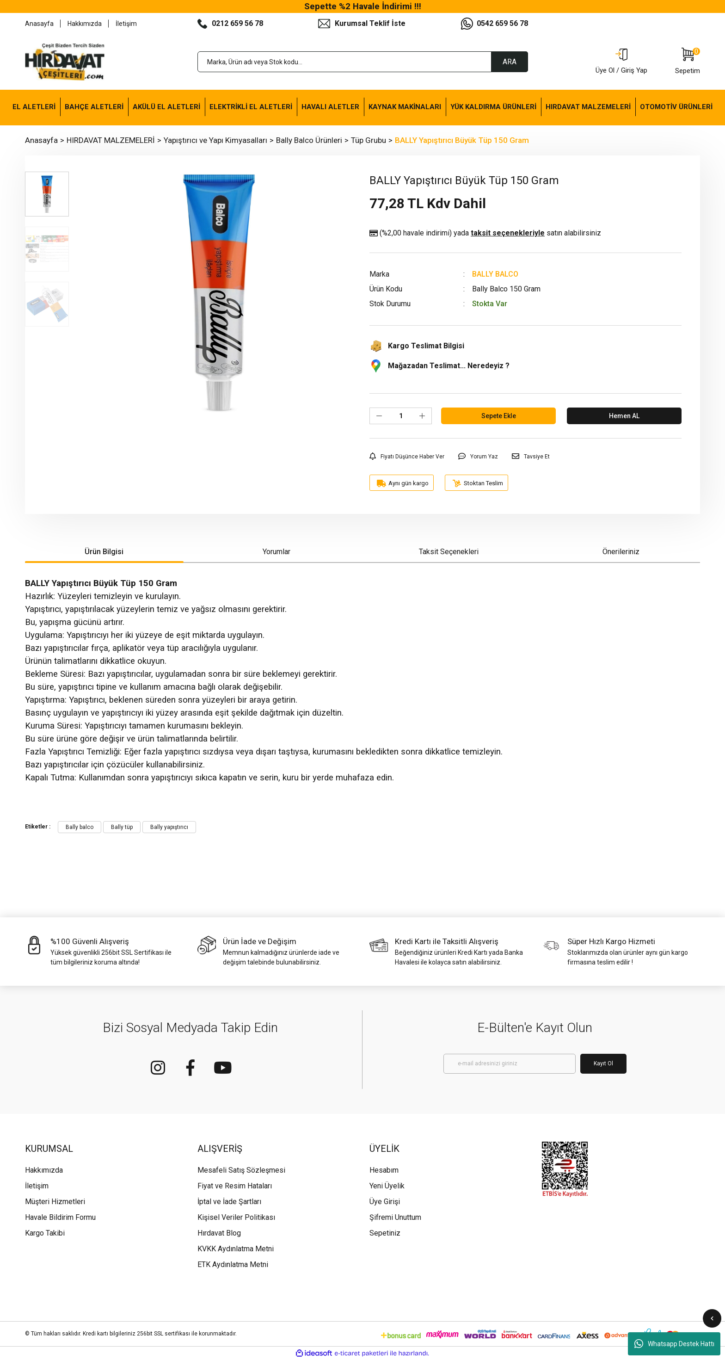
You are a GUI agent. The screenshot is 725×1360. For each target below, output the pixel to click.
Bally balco (79, 827)
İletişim (126, 23)
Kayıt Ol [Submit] (603, 1063)
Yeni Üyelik (387, 1185)
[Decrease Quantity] (379, 416)
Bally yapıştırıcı (169, 827)
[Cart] (687, 62)
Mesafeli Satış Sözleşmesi (241, 1170)
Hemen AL (624, 416)
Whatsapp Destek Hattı (674, 1344)
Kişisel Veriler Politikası (236, 1217)
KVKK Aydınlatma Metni (235, 1248)
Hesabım (384, 1170)
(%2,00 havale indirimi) (485, 233)
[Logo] (64, 61)
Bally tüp (122, 827)
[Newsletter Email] (509, 1064)
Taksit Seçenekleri (449, 551)
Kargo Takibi (45, 1233)
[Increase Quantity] (422, 416)
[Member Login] (621, 62)
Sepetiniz (384, 1233)
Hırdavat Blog (219, 1233)
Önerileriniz (620, 551)
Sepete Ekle (498, 416)
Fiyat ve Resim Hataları (234, 1185)
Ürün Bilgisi (104, 551)
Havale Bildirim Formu (60, 1217)
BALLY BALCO (495, 274)
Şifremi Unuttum (395, 1217)
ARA (509, 61)
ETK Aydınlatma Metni (232, 1264)
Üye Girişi (384, 1201)
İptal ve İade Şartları (229, 1201)
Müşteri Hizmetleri (55, 1201)
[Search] (362, 61)
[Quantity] (400, 416)
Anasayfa (39, 23)
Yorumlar (276, 551)
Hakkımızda (85, 23)
